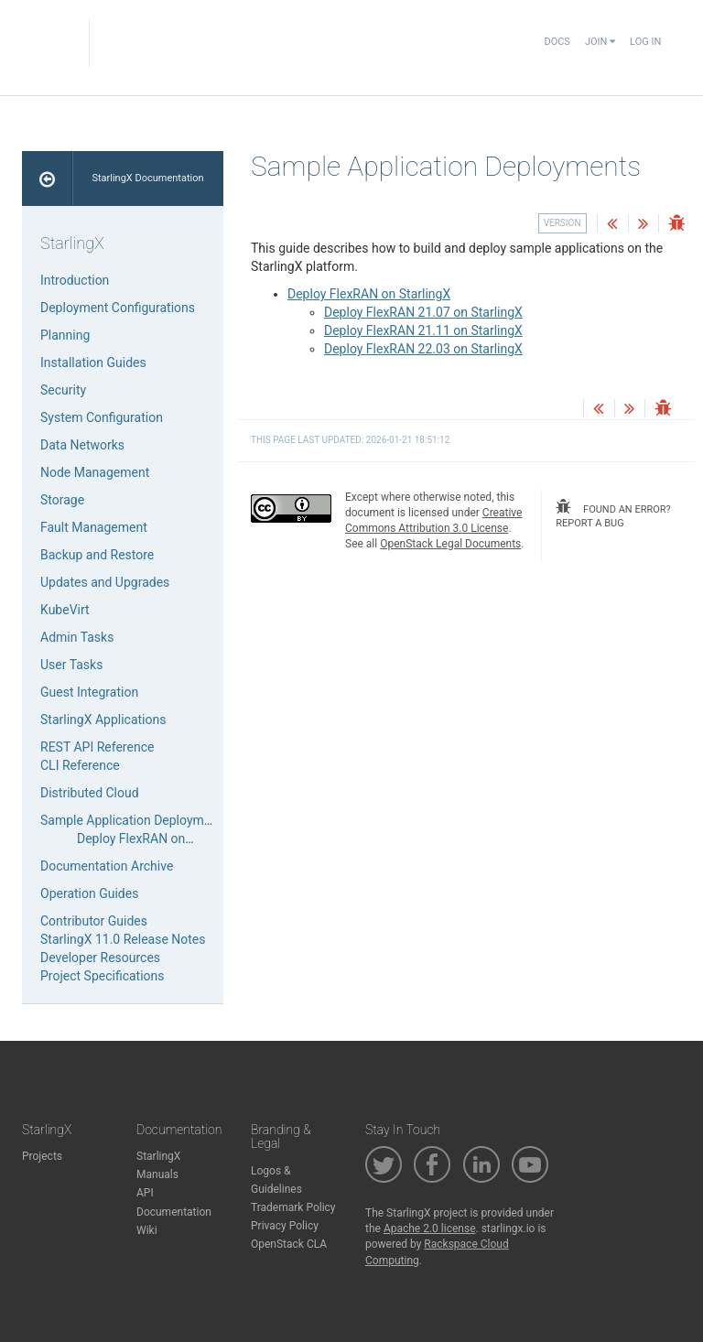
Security (63, 390)
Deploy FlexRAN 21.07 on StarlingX (423, 312)
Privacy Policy (285, 1225)
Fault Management (93, 527)
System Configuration (101, 417)
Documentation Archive (106, 866)
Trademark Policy (293, 1207)
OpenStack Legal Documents (450, 543)
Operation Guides (89, 893)
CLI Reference (80, 765)
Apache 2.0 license (430, 1228)
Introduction (74, 280)
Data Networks (82, 445)
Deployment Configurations (117, 307)
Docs (556, 42)
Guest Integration (89, 692)
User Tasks (71, 664)
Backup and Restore (97, 554)
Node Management (94, 472)
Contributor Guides (93, 921)
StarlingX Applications (103, 719)
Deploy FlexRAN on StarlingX (368, 294)
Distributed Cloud (89, 792)
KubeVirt (65, 609)
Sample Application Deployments (134, 820)
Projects (42, 1156)
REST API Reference (97, 747)
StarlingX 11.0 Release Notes (123, 939)
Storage (62, 499)
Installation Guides (93, 362)
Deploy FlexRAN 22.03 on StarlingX (423, 348)
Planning (65, 335)
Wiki (146, 1230)
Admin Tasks (77, 637)
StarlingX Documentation (147, 178)
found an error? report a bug (613, 514)
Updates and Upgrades (104, 582)
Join (600, 42)
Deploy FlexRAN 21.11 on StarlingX (423, 330)
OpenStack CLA (289, 1244)
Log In (645, 42)
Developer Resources (100, 957)
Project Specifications (102, 976)
